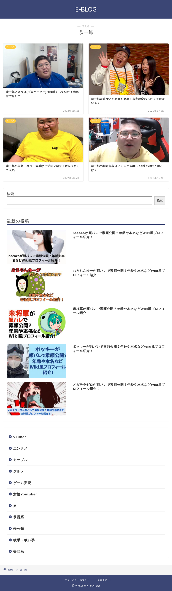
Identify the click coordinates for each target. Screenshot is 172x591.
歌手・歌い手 (24, 540)
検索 (10, 194)
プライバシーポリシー (77, 580)
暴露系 (18, 517)
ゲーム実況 (22, 483)
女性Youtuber (25, 494)
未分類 (18, 529)
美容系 (18, 551)
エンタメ (20, 448)
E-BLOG (86, 9)
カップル (20, 460)
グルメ (18, 471)
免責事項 (102, 580)
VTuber (19, 437)
